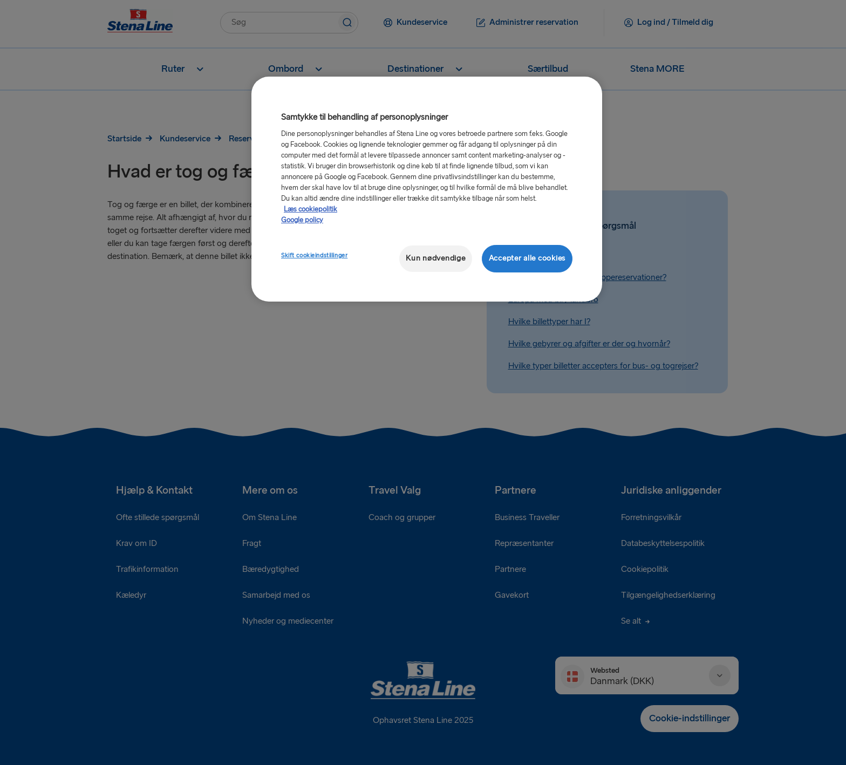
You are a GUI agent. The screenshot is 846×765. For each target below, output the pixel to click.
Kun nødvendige (435, 258)
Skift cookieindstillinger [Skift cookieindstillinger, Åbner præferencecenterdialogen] (314, 255)
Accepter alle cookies (527, 258)
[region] (426, 189)
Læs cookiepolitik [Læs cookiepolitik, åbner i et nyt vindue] (310, 209)
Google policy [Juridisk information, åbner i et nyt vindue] (302, 220)
